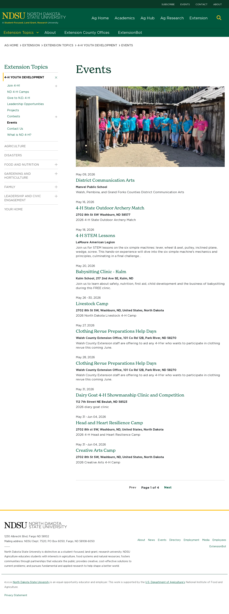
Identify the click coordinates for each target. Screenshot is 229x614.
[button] (219, 18)
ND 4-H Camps (18, 92)
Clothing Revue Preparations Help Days (116, 331)
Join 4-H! (13, 85)
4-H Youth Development (97, 45)
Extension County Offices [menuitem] (86, 32)
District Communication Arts (105, 180)
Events (185, 4)
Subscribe (168, 4)
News (151, 540)
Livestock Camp (92, 303)
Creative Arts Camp (96, 450)
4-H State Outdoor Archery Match (110, 208)
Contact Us (15, 128)
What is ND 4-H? (19, 134)
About (217, 4)
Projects (13, 110)
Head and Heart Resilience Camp (109, 422)
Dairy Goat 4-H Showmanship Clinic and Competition (130, 395)
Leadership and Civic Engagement (22, 198)
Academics (124, 18)
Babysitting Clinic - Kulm (101, 271)
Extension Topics (58, 45)
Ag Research (172, 18)
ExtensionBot (217, 546)
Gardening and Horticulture (17, 175)
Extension (198, 18)
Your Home (13, 209)
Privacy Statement (15, 595)
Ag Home (100, 18)
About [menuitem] (50, 32)
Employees (219, 540)
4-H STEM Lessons (95, 235)
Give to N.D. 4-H (18, 98)
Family (9, 187)
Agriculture (15, 146)
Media (205, 540)
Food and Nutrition (21, 164)
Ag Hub (147, 18)
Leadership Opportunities (25, 104)
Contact (202, 4)
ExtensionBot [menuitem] (130, 32)
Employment (191, 540)
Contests (13, 116)
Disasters (13, 155)
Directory (175, 540)
